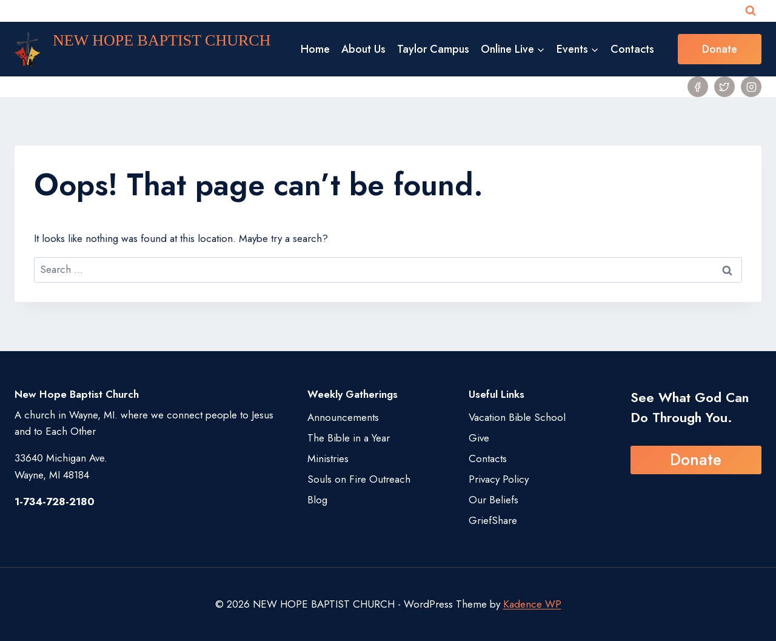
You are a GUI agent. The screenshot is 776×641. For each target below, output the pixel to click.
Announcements (343, 417)
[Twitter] (724, 86)
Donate (719, 49)
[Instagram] (751, 86)
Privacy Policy (499, 479)
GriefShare (493, 520)
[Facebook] (697, 86)
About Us (363, 49)
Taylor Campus (433, 49)
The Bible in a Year (348, 438)
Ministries (328, 458)
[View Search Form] (750, 11)
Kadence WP (532, 604)
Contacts (632, 49)
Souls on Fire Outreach (358, 479)
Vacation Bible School (517, 417)
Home (315, 49)
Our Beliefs (493, 499)
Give (479, 438)
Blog (317, 499)
